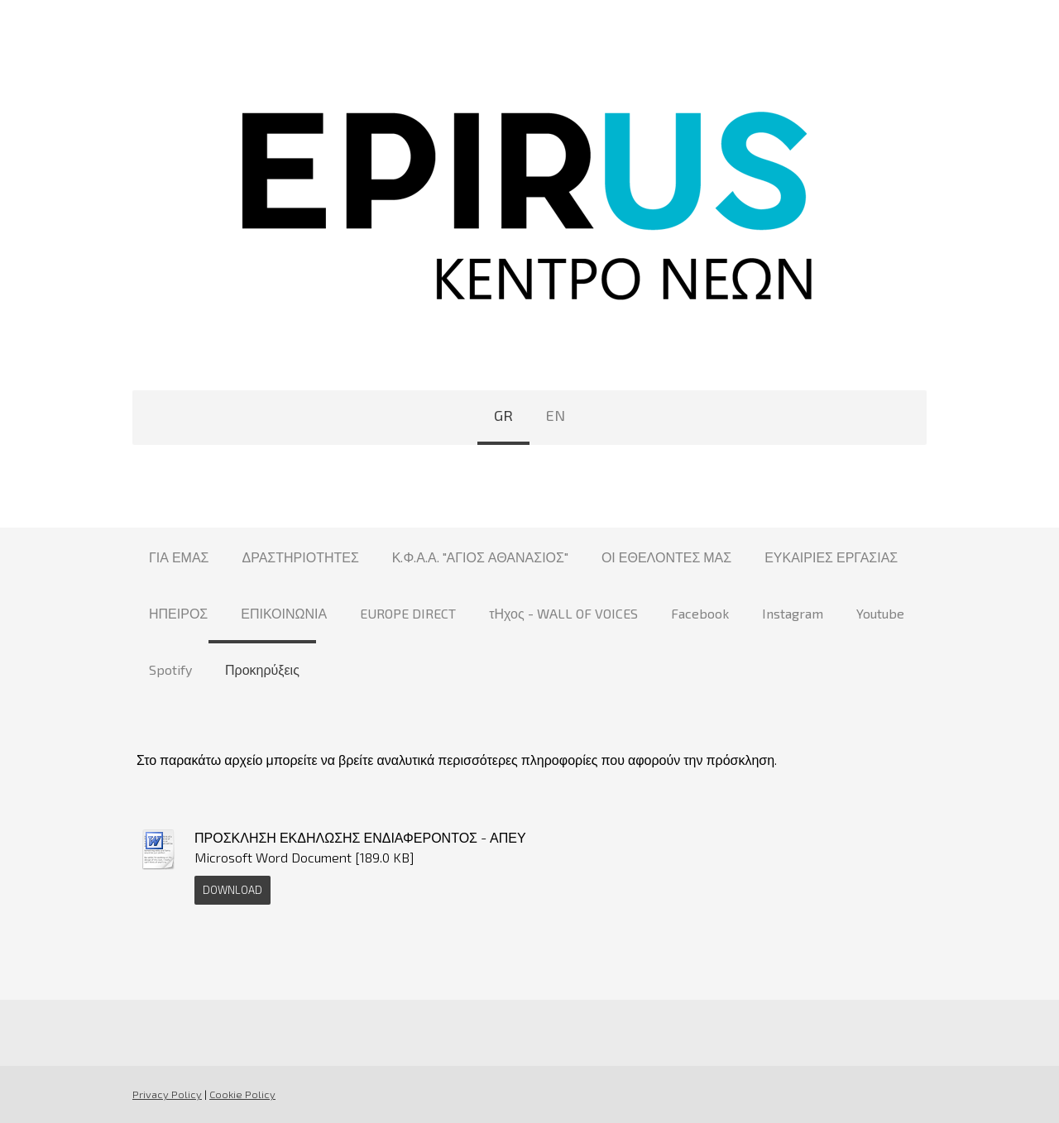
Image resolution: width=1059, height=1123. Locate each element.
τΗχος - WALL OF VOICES (563, 613)
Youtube (880, 613)
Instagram (792, 613)
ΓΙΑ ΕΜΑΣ (179, 557)
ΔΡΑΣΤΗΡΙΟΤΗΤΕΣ (300, 557)
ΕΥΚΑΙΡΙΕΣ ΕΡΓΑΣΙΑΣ (831, 557)
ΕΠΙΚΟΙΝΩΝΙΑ (284, 613)
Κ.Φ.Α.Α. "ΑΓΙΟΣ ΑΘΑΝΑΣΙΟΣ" (480, 557)
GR (503, 415)
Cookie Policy (242, 1094)
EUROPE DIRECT (408, 613)
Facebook (700, 613)
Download (232, 889)
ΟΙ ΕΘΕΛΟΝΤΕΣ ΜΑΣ (666, 557)
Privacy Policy (167, 1094)
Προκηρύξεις (262, 669)
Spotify (170, 669)
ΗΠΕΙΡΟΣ (178, 613)
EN (555, 415)
